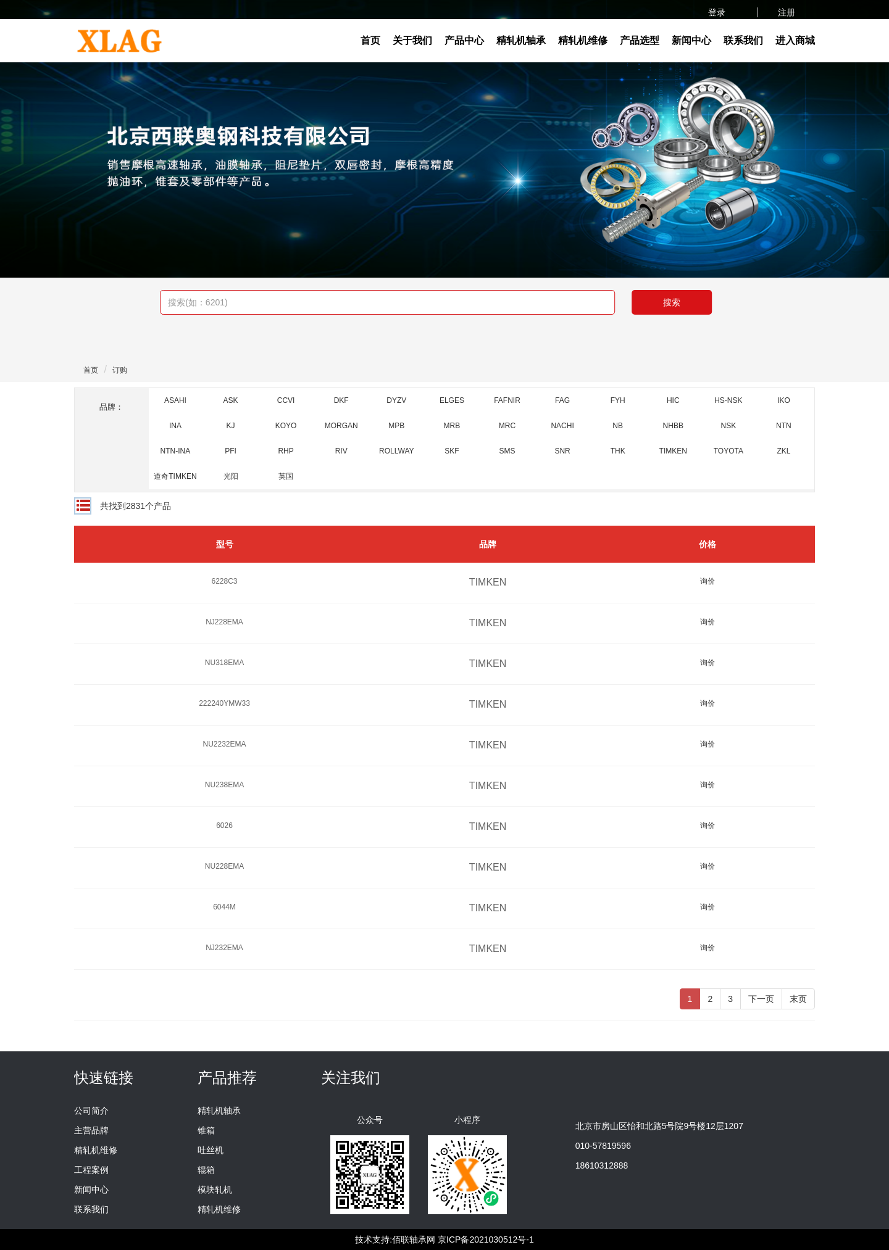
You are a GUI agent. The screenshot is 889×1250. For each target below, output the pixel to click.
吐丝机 (210, 1150)
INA (175, 425)
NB (617, 425)
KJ (231, 425)
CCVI (286, 400)
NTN (783, 425)
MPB (396, 425)
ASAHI (175, 400)
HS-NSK (728, 400)
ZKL (783, 451)
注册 (786, 12)
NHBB (673, 425)
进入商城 (795, 40)
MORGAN (341, 425)
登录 (718, 12)
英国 (285, 476)
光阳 (230, 476)
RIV (341, 451)
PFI (230, 451)
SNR (562, 451)
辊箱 (206, 1170)
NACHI (562, 425)
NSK (729, 425)
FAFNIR (507, 400)
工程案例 (91, 1170)
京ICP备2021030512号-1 (486, 1239)
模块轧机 (215, 1189)
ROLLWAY (396, 451)
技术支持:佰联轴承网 (395, 1239)
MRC (507, 425)
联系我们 (743, 40)
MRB (452, 425)
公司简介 (91, 1110)
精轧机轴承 (521, 40)
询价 (707, 581)
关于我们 (412, 40)
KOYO (286, 425)
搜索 (671, 302)
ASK (230, 400)
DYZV (396, 400)
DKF (341, 400)
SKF (451, 451)
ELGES (452, 400)
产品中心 (464, 40)
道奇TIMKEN (175, 476)
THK (618, 451)
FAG (562, 400)
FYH (618, 400)
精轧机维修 (582, 40)
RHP (285, 451)
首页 (370, 40)
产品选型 (639, 40)
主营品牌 (91, 1130)
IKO (783, 400)
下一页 (761, 999)
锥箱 (206, 1130)
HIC (673, 400)
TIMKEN (673, 451)
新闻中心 (691, 40)
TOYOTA (728, 451)
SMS (507, 451)
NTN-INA (176, 451)
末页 (798, 999)
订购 (119, 370)
